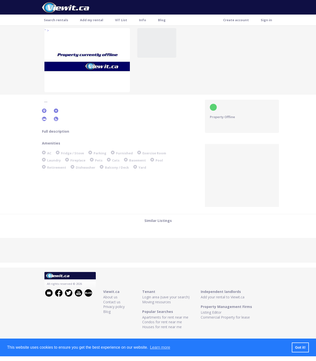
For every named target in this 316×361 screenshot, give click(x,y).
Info (142, 20)
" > (46, 30)
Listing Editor (211, 312)
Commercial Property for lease (225, 317)
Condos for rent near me (162, 322)
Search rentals (56, 20)
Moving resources (156, 302)
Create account (236, 20)
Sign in (266, 20)
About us (110, 297)
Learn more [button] (160, 347)
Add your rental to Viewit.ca (222, 297)
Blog (162, 20)
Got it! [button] (300, 347)
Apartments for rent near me (165, 317)
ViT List (121, 20)
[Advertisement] (242, 175)
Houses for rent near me (162, 327)
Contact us (111, 302)
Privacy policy (114, 306)
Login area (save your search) (166, 297)
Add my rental (91, 20)
